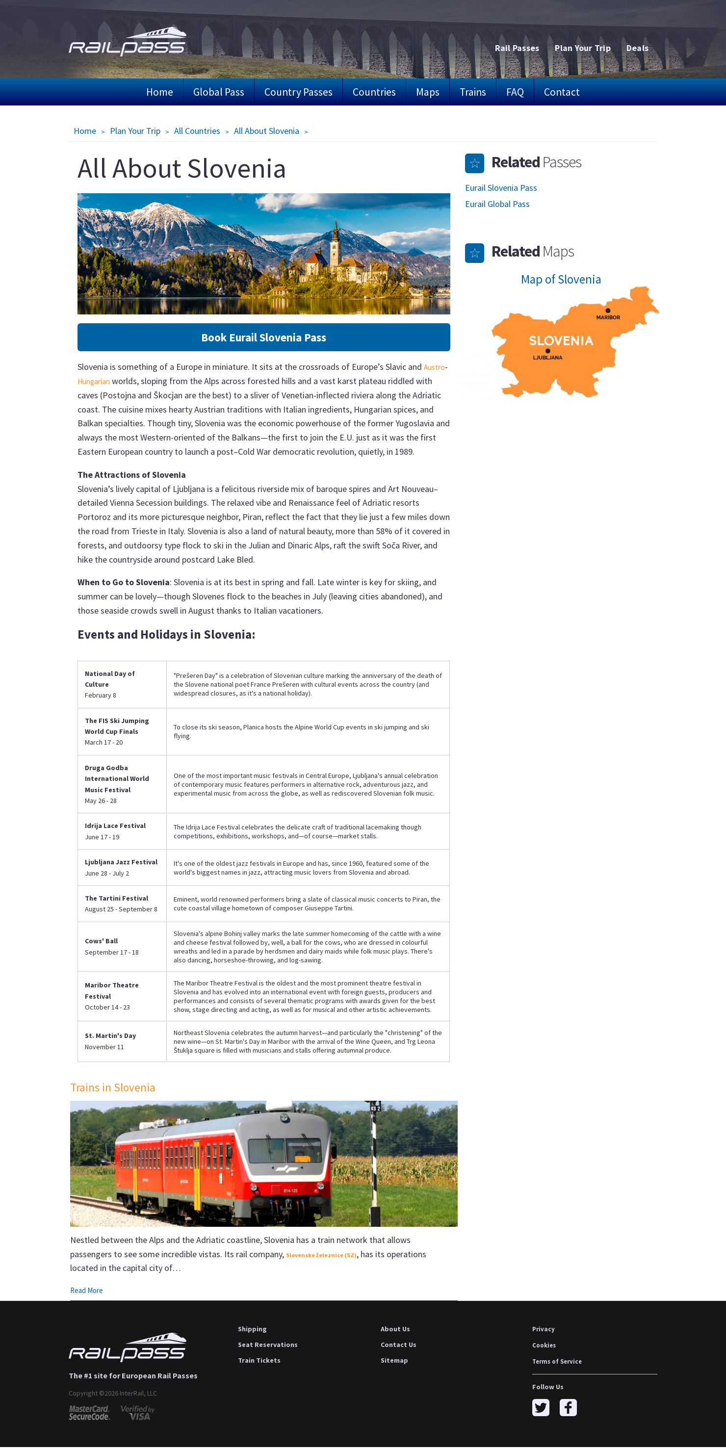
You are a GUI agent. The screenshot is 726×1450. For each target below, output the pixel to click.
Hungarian (124, 382)
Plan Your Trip (135, 130)
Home (159, 92)
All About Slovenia (266, 130)
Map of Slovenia (561, 279)
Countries (374, 92)
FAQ (515, 92)
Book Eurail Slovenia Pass (264, 338)
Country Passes (298, 92)
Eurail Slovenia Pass (501, 187)
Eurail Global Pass (497, 203)
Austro (90, 382)
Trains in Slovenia (115, 1088)
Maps (428, 92)
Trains (473, 92)
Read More (88, 1293)
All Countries (197, 130)
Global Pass (218, 92)
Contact (562, 92)
